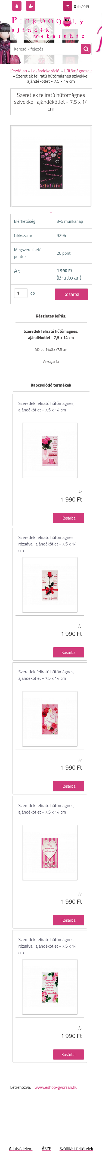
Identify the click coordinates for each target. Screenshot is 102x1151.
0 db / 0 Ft (81, 6)
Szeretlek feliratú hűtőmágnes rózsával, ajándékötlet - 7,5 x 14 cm (47, 544)
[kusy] (21, 293)
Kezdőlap (18, 70)
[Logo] (47, 26)
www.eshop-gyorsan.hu (56, 1087)
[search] (85, 49)
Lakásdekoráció (45, 70)
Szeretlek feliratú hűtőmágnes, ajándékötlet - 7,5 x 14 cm (46, 406)
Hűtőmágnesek (78, 70)
